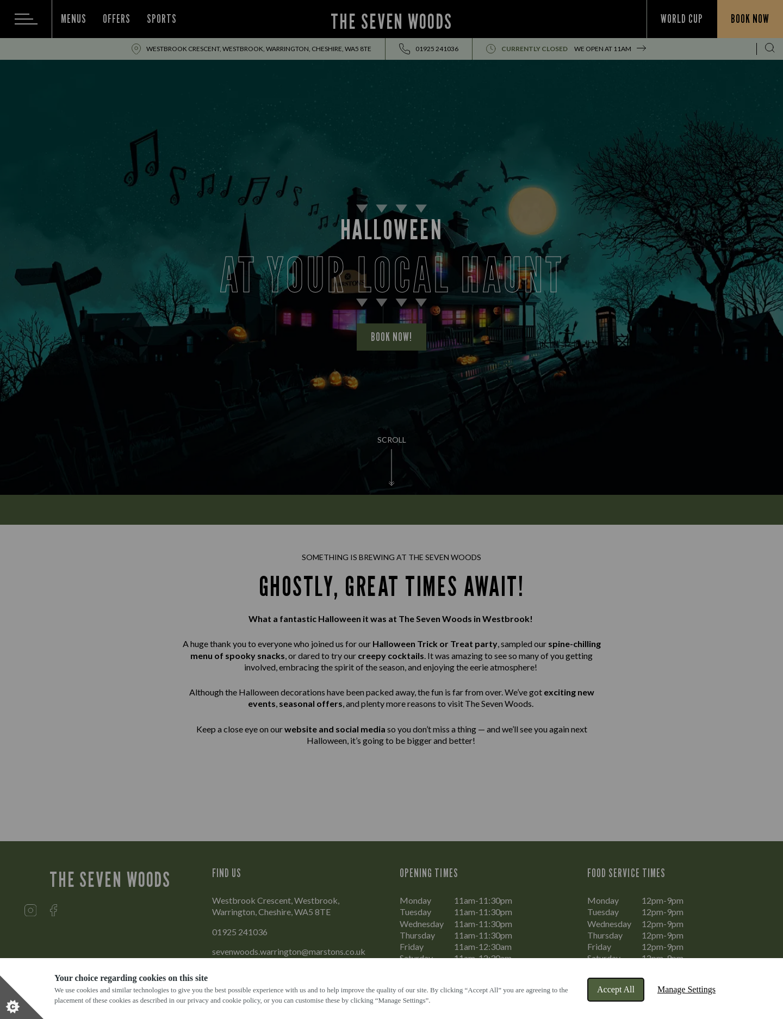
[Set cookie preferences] (22, 997)
